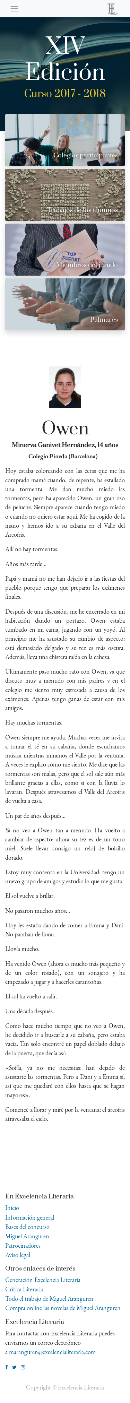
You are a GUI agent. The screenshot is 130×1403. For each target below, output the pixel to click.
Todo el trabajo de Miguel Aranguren (49, 1298)
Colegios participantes (85, 155)
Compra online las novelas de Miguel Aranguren (63, 1308)
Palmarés (104, 320)
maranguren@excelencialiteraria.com (52, 1352)
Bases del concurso (27, 1227)
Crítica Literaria (24, 1289)
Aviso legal (17, 1255)
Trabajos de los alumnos (82, 210)
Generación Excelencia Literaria (42, 1280)
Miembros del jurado (87, 265)
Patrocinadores (23, 1245)
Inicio (12, 1208)
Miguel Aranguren (27, 1236)
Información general (29, 1217)
